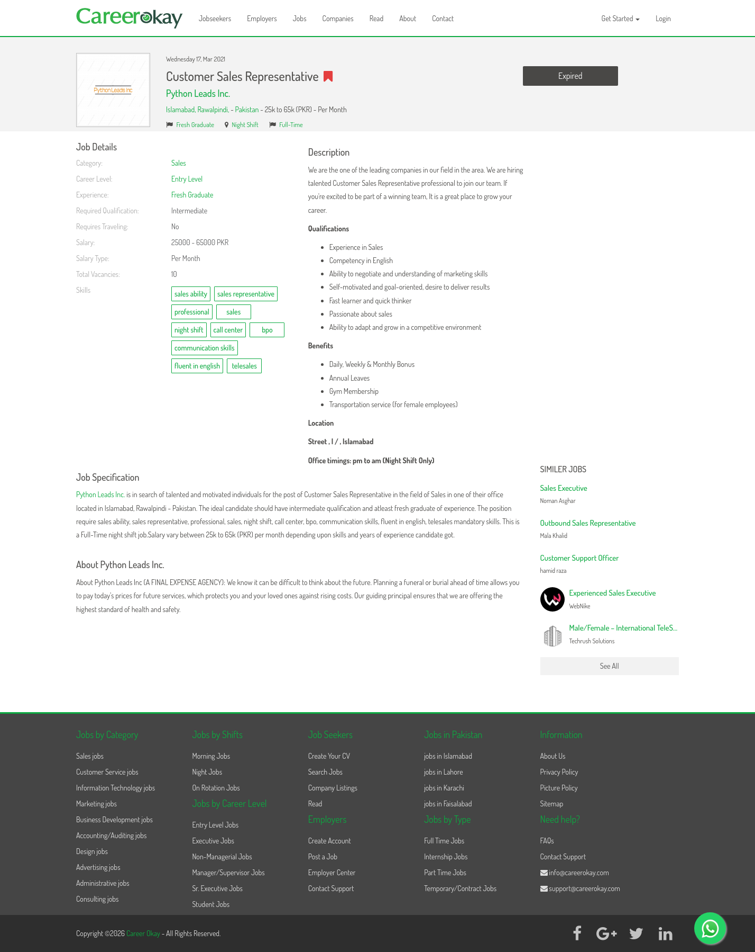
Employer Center (332, 872)
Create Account (329, 840)
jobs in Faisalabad (448, 803)
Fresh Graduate (196, 124)
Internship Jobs (445, 856)
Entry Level (186, 178)
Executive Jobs (213, 840)
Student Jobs (210, 904)
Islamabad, (181, 109)
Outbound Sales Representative (588, 523)
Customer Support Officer (579, 558)
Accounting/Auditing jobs (111, 835)
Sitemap (552, 803)
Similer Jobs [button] (563, 469)
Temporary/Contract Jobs (460, 888)
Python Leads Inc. (198, 93)
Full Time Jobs (444, 840)
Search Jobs (325, 771)
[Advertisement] (609, 301)
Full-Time (291, 124)
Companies (338, 18)
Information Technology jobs (115, 787)
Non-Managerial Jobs (222, 856)
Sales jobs (90, 755)
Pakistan (247, 109)
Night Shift (245, 124)
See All (609, 665)
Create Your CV (329, 755)
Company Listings (332, 787)
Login (663, 18)
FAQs (547, 840)
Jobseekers (215, 18)
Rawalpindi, (214, 109)
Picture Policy (559, 787)
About (407, 18)
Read (377, 18)
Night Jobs (207, 771)
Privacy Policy (559, 771)
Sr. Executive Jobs (217, 888)
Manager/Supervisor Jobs (228, 872)
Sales (178, 162)
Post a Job (322, 856)
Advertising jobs (98, 867)
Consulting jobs (97, 898)
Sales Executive (563, 488)
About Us (553, 755)
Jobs (300, 18)
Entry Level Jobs (215, 824)
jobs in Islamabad (448, 755)
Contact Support (331, 888)
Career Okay (144, 933)
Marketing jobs (96, 803)
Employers (262, 18)
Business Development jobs (114, 819)
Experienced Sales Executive (612, 593)
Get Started (621, 18)
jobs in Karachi (444, 787)
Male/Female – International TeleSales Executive (642, 628)
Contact (443, 18)
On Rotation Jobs (216, 787)
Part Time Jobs (445, 872)
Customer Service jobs (107, 771)
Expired (570, 75)
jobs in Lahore (443, 771)
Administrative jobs (103, 882)
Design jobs (92, 851)
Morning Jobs (211, 755)
